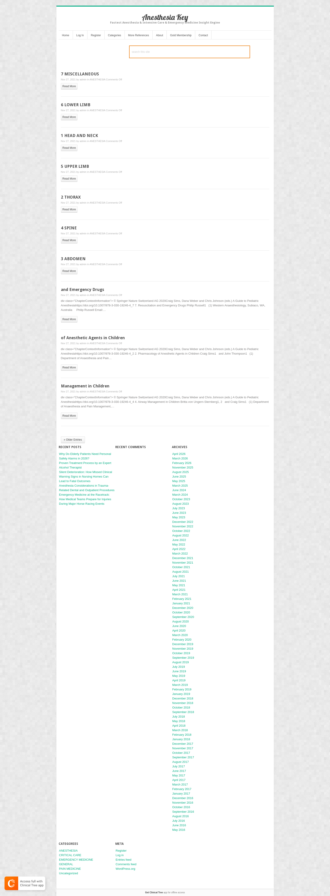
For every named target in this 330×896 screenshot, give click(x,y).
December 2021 (182, 558)
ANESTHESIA (97, 79)
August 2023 (180, 503)
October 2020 (181, 612)
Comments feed (126, 864)
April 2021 (179, 589)
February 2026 (182, 463)
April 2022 (179, 549)
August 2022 (180, 535)
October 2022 (181, 531)
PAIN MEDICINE (70, 868)
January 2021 (181, 603)
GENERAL (66, 864)
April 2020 (179, 630)
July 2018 (178, 716)
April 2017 (179, 780)
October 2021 (181, 567)
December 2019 (182, 644)
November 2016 (182, 802)
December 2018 (182, 698)
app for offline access (165, 892)
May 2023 (178, 517)
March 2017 (180, 784)
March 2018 (180, 730)
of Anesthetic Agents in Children (93, 337)
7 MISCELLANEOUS (80, 74)
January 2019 (181, 694)
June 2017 (179, 771)
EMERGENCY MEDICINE (76, 859)
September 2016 (183, 811)
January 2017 (181, 793)
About (159, 35)
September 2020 (183, 617)
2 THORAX (71, 197)
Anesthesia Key (165, 17)
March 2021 (180, 594)
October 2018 (181, 707)
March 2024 (180, 494)
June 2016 (179, 825)
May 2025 (178, 481)
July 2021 (178, 576)
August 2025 (180, 472)
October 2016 (181, 807)
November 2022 (182, 526)
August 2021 (180, 571)
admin (83, 79)
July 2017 (178, 766)
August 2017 (180, 762)
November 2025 (182, 467)
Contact (203, 35)
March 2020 (180, 635)
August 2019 (180, 662)
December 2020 (182, 608)
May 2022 (178, 544)
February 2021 (182, 599)
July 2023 (178, 508)
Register (96, 35)
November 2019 (182, 648)
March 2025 (180, 485)
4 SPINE (69, 228)
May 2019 (178, 675)
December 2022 (182, 522)
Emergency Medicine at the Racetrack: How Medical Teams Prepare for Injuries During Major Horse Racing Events (85, 499)
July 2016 (178, 820)
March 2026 (180, 458)
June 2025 (179, 476)
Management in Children (85, 386)
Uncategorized (68, 873)
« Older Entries (73, 439)
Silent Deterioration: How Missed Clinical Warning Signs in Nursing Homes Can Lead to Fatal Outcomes (85, 476)
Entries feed (123, 859)
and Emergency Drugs (82, 289)
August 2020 (180, 621)
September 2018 (183, 712)
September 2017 (183, 757)
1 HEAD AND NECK (79, 135)
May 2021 (178, 585)
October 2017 (181, 752)
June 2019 (179, 671)
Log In (80, 35)
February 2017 (182, 789)
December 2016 (182, 798)
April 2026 (179, 454)
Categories (114, 35)
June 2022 (179, 540)
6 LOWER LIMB (75, 104)
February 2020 (182, 639)
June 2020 (179, 626)
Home (65, 35)
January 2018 (181, 739)
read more (69, 86)
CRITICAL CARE (70, 855)
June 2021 (179, 580)
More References (138, 35)
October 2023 (181, 499)
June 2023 (179, 512)
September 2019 (183, 657)
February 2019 (182, 689)
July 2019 (178, 666)
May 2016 (178, 829)
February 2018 (182, 734)
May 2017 (178, 775)
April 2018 (179, 725)
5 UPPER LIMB (75, 166)
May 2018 (178, 721)
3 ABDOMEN (73, 258)
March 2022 (180, 553)
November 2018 (182, 703)
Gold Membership (181, 35)
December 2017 (182, 743)
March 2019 (180, 685)
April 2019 (179, 680)
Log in (120, 855)
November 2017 (182, 748)
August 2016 (180, 816)
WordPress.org (125, 868)
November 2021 (182, 562)
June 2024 (179, 490)
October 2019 (181, 653)
